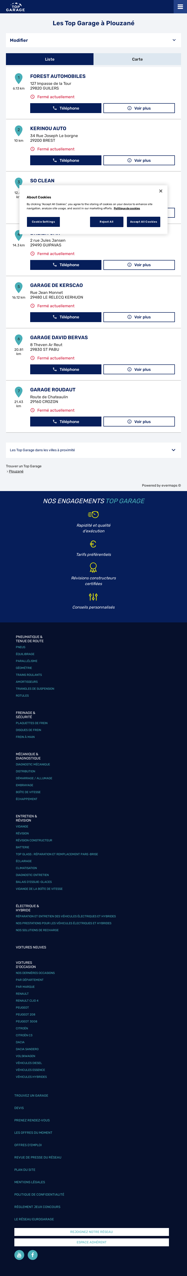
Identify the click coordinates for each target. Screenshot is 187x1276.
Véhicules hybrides (31, 1077)
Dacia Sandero (27, 1049)
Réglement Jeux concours (37, 1207)
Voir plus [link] (139, 108)
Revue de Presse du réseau (37, 1157)
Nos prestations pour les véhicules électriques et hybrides (63, 923)
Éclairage (24, 861)
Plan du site (24, 1170)
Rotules (22, 695)
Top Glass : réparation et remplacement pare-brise (57, 854)
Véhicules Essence (30, 1070)
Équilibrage (25, 654)
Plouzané (16, 471)
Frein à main (25, 737)
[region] (93, 210)
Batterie (22, 847)
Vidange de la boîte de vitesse (39, 889)
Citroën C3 (24, 1035)
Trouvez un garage (31, 1095)
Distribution (25, 771)
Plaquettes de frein (31, 723)
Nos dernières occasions (35, 973)
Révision (22, 833)
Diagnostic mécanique (33, 764)
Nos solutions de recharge (37, 930)
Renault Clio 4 (27, 1000)
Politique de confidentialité (39, 1194)
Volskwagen (25, 1056)
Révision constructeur (34, 840)
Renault (22, 993)
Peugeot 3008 (26, 1021)
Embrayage (24, 785)
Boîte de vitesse (28, 792)
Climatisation (26, 868)
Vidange (22, 826)
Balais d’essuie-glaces (34, 882)
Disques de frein (28, 730)
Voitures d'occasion (26, 965)
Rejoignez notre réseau (91, 1232)
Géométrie (24, 668)
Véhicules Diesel (29, 1063)
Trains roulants (29, 675)
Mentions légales (29, 1182)
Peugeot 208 (25, 1014)
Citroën (22, 1028)
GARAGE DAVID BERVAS (59, 337)
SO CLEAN (42, 181)
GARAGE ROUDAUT (52, 390)
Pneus (20, 647)
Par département (30, 980)
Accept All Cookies (143, 221)
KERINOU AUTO (48, 128)
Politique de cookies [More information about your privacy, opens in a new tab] (127, 208)
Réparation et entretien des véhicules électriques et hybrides (66, 916)
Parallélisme (26, 661)
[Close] (160, 191)
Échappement (26, 799)
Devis (19, 1108)
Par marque (25, 987)
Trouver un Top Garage (24, 466)
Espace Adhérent (92, 1242)
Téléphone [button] (65, 108)
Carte (137, 59)
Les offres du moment (33, 1132)
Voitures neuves (31, 947)
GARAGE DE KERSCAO (56, 285)
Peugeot (22, 1007)
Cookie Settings (43, 221)
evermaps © (171, 485)
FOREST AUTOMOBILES (58, 76)
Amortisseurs (27, 682)
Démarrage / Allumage (34, 778)
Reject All (107, 221)
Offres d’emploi (28, 1145)
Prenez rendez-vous (32, 1120)
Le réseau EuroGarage (34, 1219)
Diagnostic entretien (32, 875)
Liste (49, 59)
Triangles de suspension (35, 688)
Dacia (20, 1042)
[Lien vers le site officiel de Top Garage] (15, 6)
